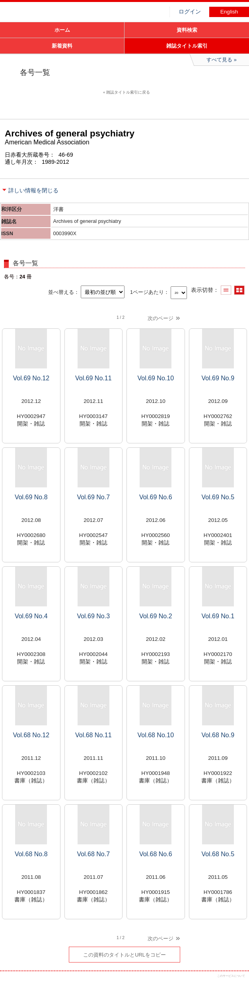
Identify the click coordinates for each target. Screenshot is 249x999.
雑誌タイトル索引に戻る (128, 92)
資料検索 (187, 30)
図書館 (59, 14)
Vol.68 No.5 (217, 854)
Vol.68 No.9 (217, 735)
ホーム (62, 30)
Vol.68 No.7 (93, 854)
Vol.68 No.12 (31, 735)
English (229, 12)
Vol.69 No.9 (217, 378)
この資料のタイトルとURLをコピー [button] (124, 955)
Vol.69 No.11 (93, 378)
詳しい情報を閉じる (33, 190)
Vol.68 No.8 (31, 854)
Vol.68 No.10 (155, 735)
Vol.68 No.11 (93, 735)
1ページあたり (147, 292)
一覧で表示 (226, 290)
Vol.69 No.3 (93, 616)
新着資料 (62, 46)
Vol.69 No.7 (93, 497)
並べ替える (61, 292)
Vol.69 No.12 (31, 378)
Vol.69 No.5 (217, 497)
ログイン (190, 12)
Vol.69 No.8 (31, 497)
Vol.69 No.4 (31, 616)
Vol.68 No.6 (155, 854)
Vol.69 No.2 (155, 616)
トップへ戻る (236, 986)
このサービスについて (231, 976)
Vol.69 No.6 (155, 497)
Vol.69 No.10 (155, 378)
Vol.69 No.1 (217, 616)
